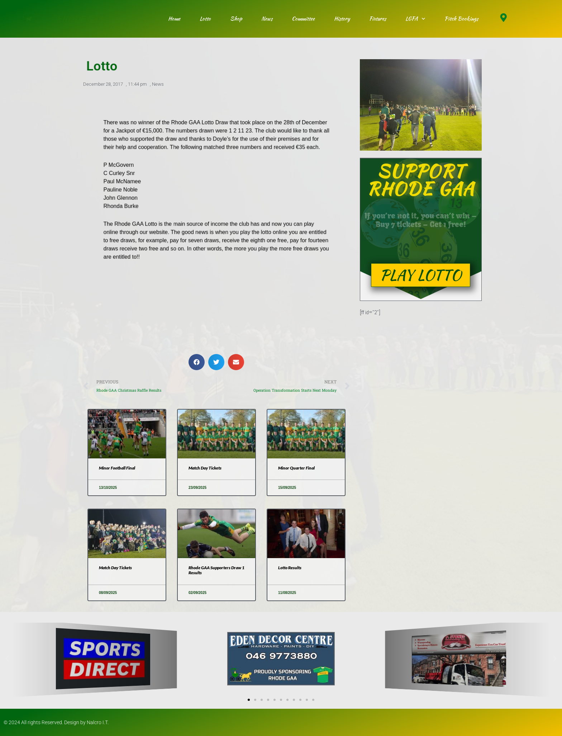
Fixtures (377, 19)
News (266, 19)
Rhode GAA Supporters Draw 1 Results (216, 570)
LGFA (415, 18)
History (342, 19)
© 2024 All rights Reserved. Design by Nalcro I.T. (56, 722)
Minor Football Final (117, 468)
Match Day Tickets (205, 468)
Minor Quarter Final (296, 468)
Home (174, 19)
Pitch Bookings (461, 19)
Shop (236, 19)
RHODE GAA (79, 19)
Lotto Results (289, 567)
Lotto (205, 19)
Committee (303, 19)
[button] (197, 362)
